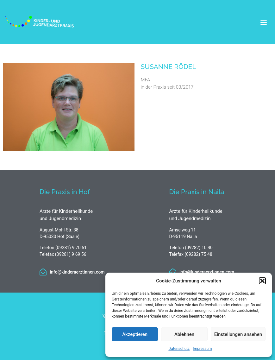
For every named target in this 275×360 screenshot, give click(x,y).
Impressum (202, 348)
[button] (262, 281)
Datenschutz (179, 348)
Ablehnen (184, 334)
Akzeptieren (134, 334)
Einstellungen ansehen (238, 334)
